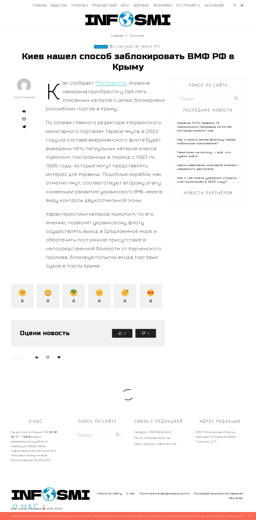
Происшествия (104, 5)
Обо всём (236, 498)
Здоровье (141, 5)
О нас (131, 493)
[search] (236, 98)
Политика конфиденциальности (164, 493)
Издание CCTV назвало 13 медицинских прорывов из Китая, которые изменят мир (204, 126)
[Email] (24, 119)
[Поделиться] (24, 111)
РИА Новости (111, 83)
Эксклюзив (214, 5)
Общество (59, 5)
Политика (79, 5)
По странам (186, 5)
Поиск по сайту (110, 493)
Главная (39, 5)
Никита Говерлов (24, 97)
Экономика (162, 5)
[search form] (203, 98)
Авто (125, 5)
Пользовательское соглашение (218, 493)
